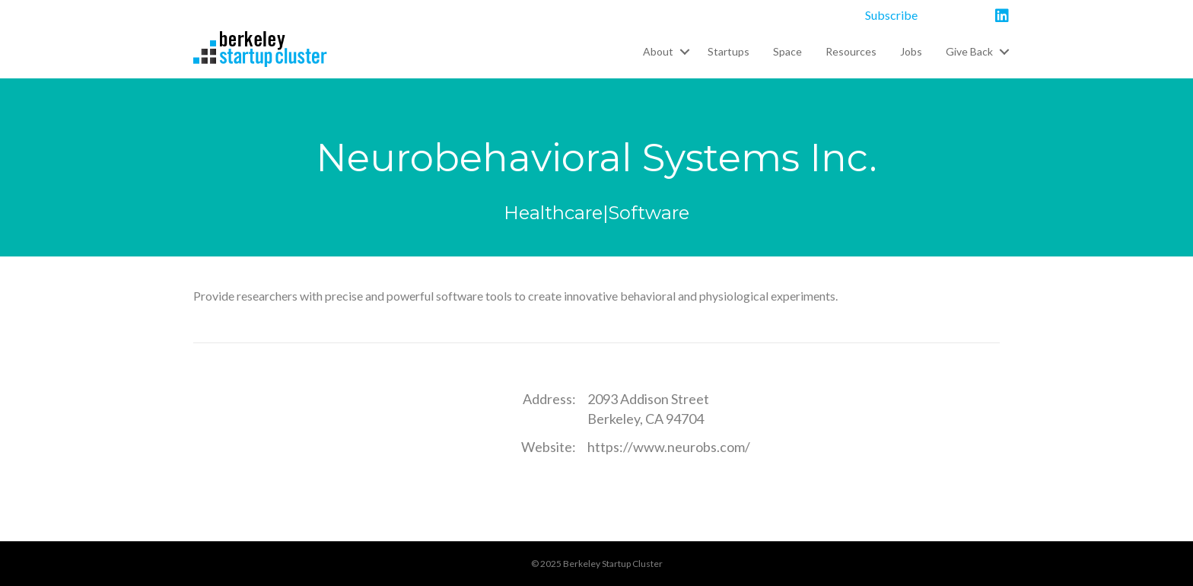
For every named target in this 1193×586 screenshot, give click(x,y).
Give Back (969, 51)
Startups (728, 51)
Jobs (911, 51)
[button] (684, 51)
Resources (851, 51)
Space (787, 51)
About (658, 51)
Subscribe (891, 15)
